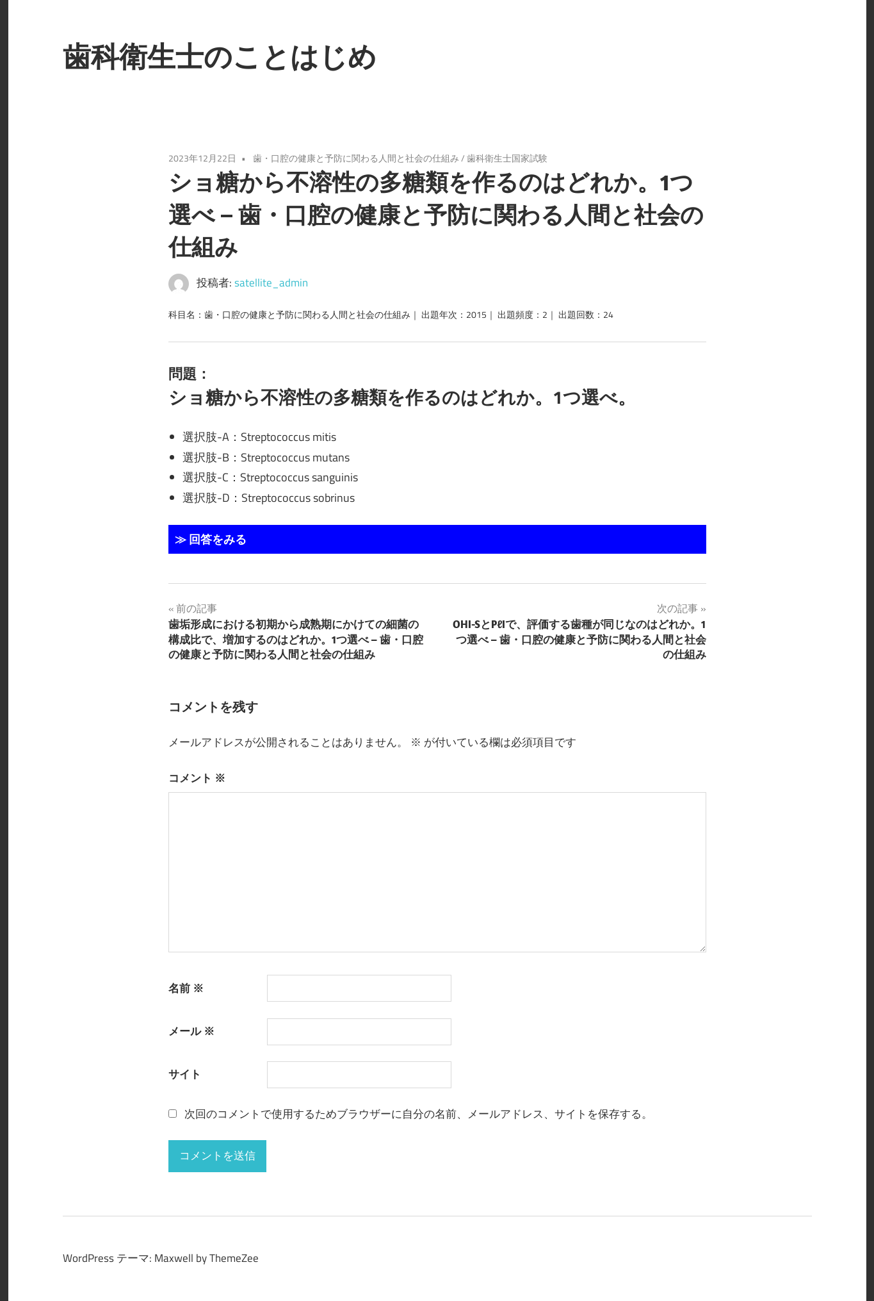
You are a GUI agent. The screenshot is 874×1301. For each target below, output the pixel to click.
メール (191, 1031)
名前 (186, 988)
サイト (184, 1074)
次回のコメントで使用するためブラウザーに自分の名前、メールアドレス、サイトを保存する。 (418, 1114)
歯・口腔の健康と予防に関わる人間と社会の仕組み (356, 158)
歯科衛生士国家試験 (507, 158)
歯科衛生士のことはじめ (219, 56)
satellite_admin (271, 282)
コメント (196, 778)
